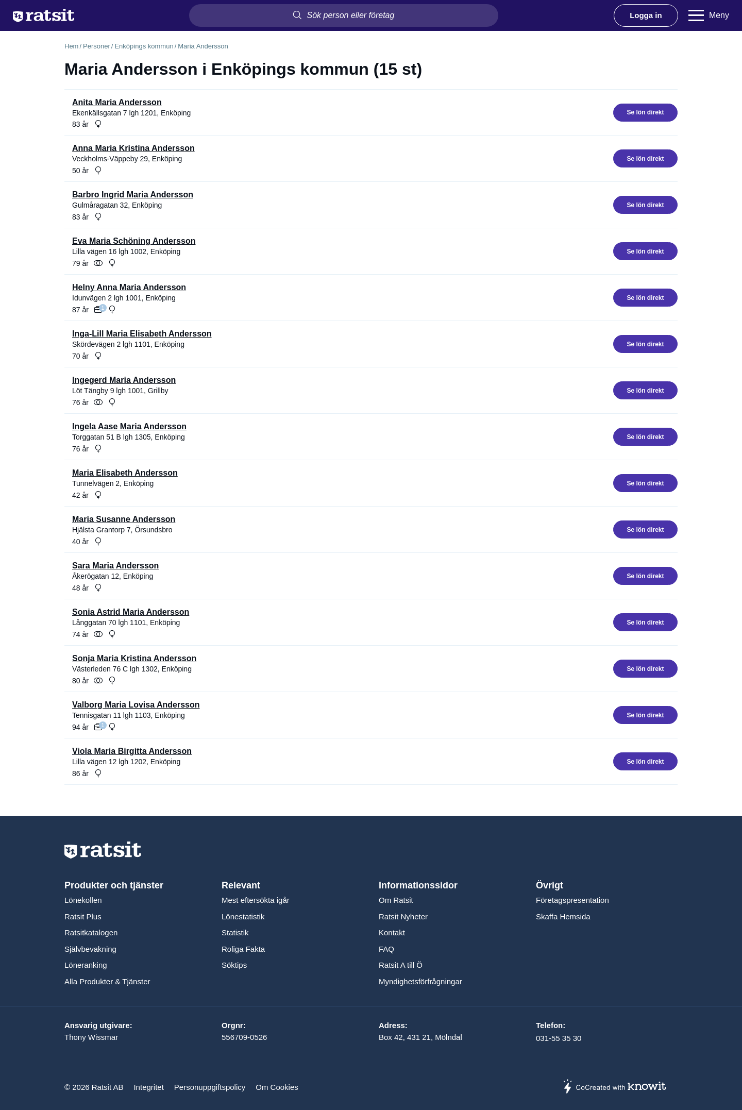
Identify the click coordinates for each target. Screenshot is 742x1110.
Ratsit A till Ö (401, 965)
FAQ (386, 949)
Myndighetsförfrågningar (420, 981)
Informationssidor (418, 885)
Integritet (148, 1087)
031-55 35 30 (558, 1038)
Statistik (235, 932)
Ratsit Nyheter (403, 916)
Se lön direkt (645, 112)
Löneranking (85, 965)
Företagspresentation (572, 900)
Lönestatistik (243, 916)
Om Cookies (277, 1087)
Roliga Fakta (243, 949)
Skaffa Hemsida (563, 916)
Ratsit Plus (83, 916)
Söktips (234, 965)
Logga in (646, 15)
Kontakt (392, 932)
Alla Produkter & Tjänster (107, 981)
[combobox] (343, 15)
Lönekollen (83, 900)
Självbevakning (90, 949)
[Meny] (708, 15)
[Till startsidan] (43, 15)
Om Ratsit (396, 900)
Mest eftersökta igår (256, 900)
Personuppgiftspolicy (209, 1087)
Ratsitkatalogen (90, 932)
